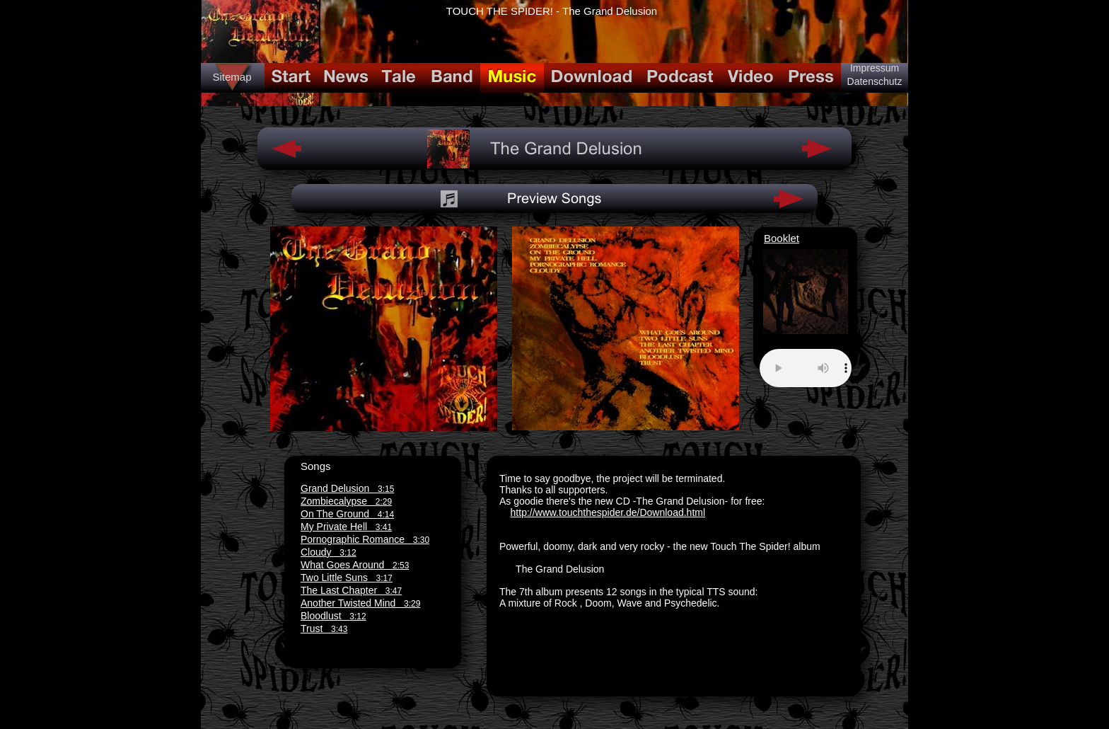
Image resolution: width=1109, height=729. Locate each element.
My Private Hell (346, 526)
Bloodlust (333, 615)
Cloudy (328, 552)
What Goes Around (355, 564)
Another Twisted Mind (360, 603)
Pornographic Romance (365, 539)
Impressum (874, 68)
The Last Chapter (351, 590)
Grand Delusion (347, 488)
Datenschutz (874, 81)
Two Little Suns (347, 577)
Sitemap (231, 77)
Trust (324, 628)
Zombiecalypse (346, 501)
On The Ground (347, 514)
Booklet (781, 238)
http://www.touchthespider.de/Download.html (608, 512)
